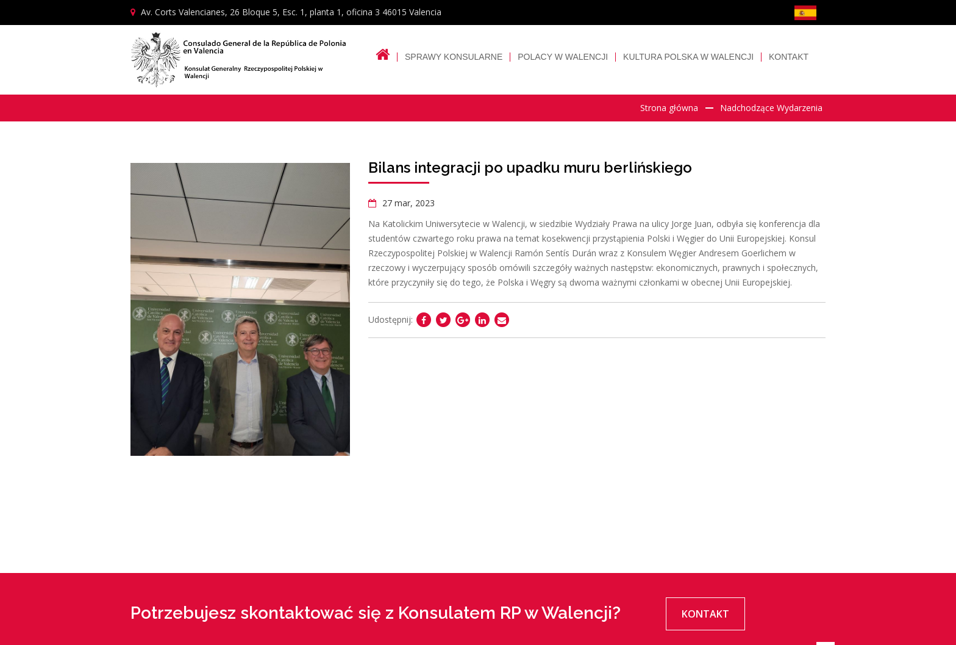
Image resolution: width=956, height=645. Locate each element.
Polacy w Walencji (563, 57)
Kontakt (788, 57)
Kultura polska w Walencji (688, 57)
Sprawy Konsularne (453, 57)
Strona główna (669, 108)
